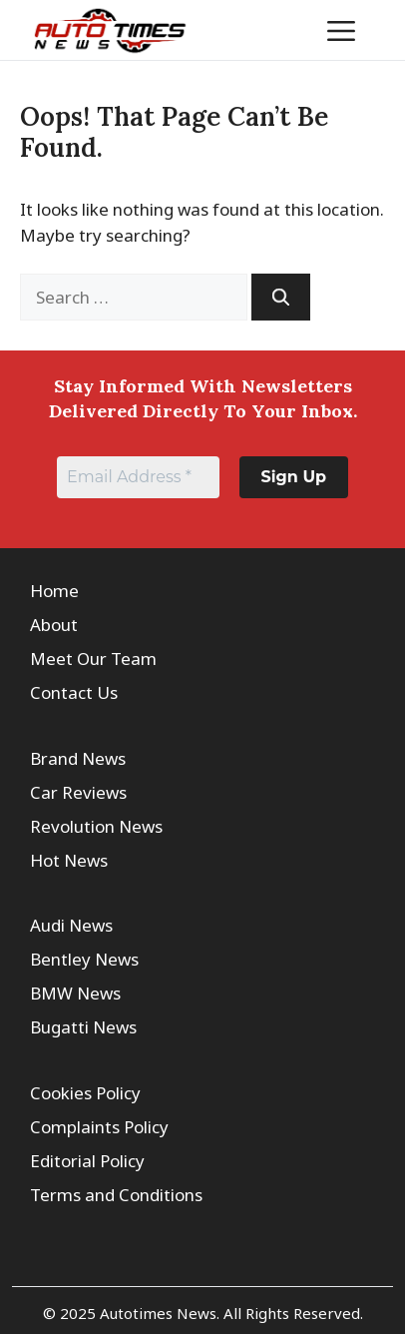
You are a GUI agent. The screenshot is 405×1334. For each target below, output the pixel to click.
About (54, 624)
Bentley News (84, 959)
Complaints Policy (99, 1126)
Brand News (78, 758)
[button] (279, 30)
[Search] (280, 298)
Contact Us (74, 692)
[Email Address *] (138, 477)
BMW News (75, 993)
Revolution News (96, 826)
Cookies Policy (85, 1092)
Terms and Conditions (116, 1194)
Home (54, 590)
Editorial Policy (87, 1160)
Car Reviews (78, 792)
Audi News (71, 925)
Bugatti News (83, 1026)
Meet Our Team (93, 658)
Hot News (69, 860)
